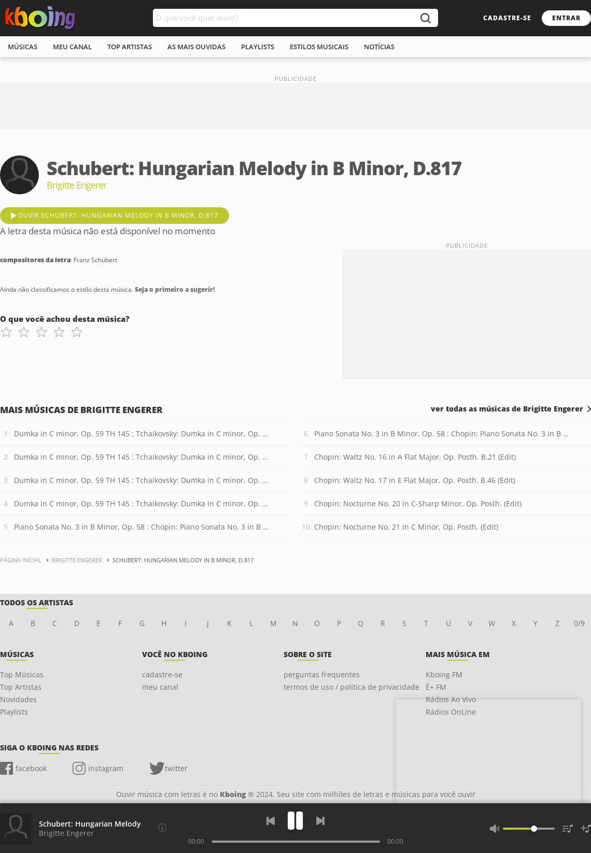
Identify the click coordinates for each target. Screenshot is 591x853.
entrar (566, 17)
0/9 (579, 623)
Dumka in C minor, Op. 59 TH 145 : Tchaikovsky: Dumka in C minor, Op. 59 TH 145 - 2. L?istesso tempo (143, 457)
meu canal (72, 46)
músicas (22, 46)
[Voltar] (270, 821)
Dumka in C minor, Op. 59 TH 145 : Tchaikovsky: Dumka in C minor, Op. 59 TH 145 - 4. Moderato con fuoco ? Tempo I (143, 503)
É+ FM (436, 687)
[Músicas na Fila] (567, 828)
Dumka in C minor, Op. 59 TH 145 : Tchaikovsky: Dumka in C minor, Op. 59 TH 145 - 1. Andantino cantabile (143, 433)
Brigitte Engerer (66, 833)
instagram (105, 768)
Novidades (18, 699)
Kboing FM (444, 674)
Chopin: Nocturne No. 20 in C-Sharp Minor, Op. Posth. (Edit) (418, 503)
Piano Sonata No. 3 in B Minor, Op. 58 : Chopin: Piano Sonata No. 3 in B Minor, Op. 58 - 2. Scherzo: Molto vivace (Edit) (443, 433)
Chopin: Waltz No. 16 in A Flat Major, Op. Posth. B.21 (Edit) (415, 457)
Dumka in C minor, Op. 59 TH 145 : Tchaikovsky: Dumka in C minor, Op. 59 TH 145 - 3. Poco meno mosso (143, 480)
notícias (379, 46)
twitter (176, 768)
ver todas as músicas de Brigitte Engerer (507, 409)
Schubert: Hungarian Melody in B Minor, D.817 (121, 824)
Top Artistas (20, 687)
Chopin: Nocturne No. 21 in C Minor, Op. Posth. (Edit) (406, 527)
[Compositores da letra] (162, 827)
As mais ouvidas (196, 46)
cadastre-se (507, 17)
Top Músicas (22, 674)
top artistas (129, 46)
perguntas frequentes (322, 674)
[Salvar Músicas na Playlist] (586, 828)
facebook (31, 768)
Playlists (14, 712)
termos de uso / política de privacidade (351, 687)
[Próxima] (320, 821)
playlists (257, 46)
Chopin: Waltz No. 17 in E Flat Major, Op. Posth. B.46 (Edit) (414, 480)
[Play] (295, 821)
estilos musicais (319, 46)
